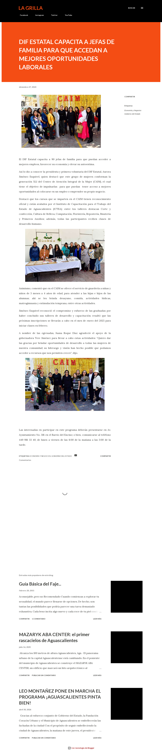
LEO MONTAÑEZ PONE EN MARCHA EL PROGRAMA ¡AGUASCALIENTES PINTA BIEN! (60, 697)
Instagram (38, 15)
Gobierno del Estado (132, 114)
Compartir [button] (129, 97)
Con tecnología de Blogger (81, 748)
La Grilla (30, 8)
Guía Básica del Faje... (40, 584)
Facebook (22, 15)
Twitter (53, 15)
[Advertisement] (61, 543)
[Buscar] (131, 7)
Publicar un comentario (44, 675)
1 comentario (38, 619)
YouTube (67, 15)
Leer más (97, 619)
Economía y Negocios (132, 110)
